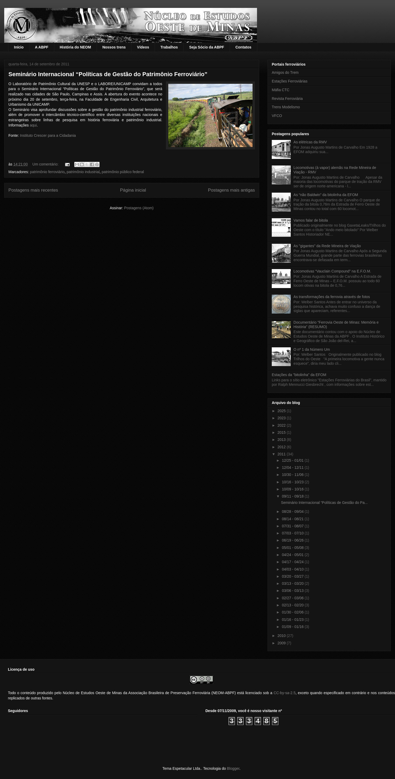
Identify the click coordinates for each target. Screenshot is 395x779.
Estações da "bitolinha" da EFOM (299, 375)
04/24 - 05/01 (293, 555)
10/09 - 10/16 (293, 489)
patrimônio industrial (83, 172)
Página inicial (133, 190)
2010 (282, 636)
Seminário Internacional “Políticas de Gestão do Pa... (324, 502)
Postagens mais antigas (231, 190)
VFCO (277, 116)
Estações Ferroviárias (289, 81)
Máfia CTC (280, 90)
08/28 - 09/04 (293, 511)
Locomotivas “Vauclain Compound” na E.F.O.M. (332, 271)
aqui (33, 125)
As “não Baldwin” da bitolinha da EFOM (326, 195)
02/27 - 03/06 (293, 598)
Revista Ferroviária (287, 98)
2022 (282, 425)
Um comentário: (46, 164)
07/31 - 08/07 (293, 526)
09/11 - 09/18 (293, 496)
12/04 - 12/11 (293, 467)
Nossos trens (114, 47)
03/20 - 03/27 (293, 576)
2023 (282, 418)
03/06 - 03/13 (293, 590)
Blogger (233, 768)
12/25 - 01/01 (293, 460)
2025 (282, 411)
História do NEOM (75, 47)
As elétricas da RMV (310, 142)
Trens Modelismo (286, 107)
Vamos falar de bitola (311, 220)
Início (19, 47)
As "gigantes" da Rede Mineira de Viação (327, 246)
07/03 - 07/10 (293, 533)
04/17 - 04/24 (293, 562)
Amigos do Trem (285, 72)
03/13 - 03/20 (293, 583)
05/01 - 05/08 (293, 548)
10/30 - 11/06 (293, 475)
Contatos (243, 47)
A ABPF (41, 47)
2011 (282, 454)
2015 (282, 432)
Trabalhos (169, 47)
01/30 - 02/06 (293, 612)
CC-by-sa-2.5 (284, 693)
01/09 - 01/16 (293, 627)
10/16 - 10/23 (293, 482)
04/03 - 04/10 (293, 569)
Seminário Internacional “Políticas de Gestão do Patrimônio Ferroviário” (108, 74)
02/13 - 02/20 (293, 605)
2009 (282, 643)
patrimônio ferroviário (47, 172)
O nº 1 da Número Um (312, 349)
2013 (282, 439)
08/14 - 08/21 (293, 519)
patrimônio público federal (123, 172)
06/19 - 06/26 (293, 540)
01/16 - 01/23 (293, 619)
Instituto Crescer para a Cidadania (48, 135)
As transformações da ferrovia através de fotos (332, 297)
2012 (282, 447)
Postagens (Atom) (139, 208)
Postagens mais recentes (33, 190)
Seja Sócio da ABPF (206, 47)
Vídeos (143, 47)
